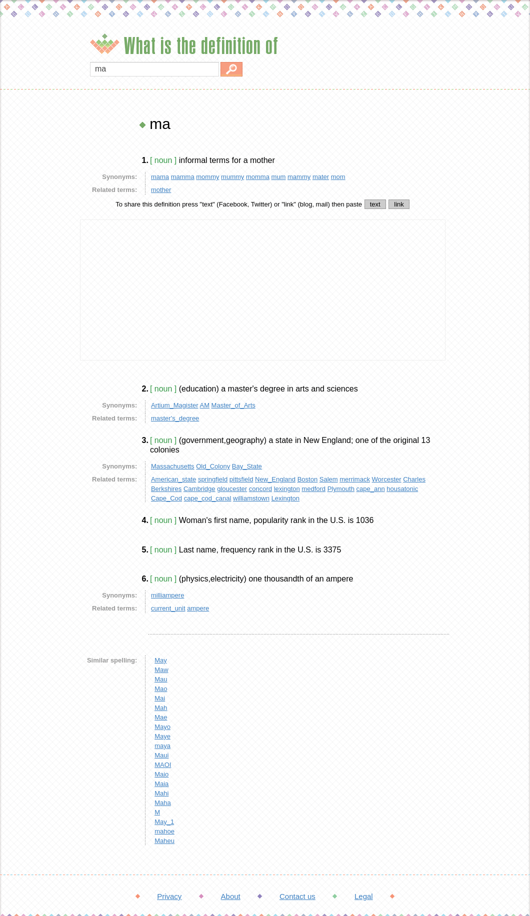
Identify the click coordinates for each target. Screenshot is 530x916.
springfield (213, 479)
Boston (308, 479)
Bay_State (247, 466)
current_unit (168, 608)
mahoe (164, 831)
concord (260, 488)
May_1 (164, 822)
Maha (162, 802)
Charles (414, 479)
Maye (162, 736)
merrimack (355, 479)
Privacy (169, 896)
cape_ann (370, 488)
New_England (275, 479)
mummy (232, 176)
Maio (161, 774)
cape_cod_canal (208, 498)
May (160, 660)
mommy (207, 176)
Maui (161, 755)
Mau (160, 679)
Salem (329, 479)
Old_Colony (213, 466)
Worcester (387, 479)
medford (314, 488)
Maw (161, 670)
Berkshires (166, 488)
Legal (363, 896)
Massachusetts (172, 466)
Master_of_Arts (234, 405)
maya (162, 746)
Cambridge (200, 488)
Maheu (164, 840)
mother (161, 190)
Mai (159, 698)
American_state (173, 479)
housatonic (402, 488)
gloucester (232, 488)
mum (279, 176)
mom (338, 176)
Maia (161, 784)
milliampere (167, 595)
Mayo (162, 726)
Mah (160, 708)
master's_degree (175, 418)
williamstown (251, 498)
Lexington (286, 498)
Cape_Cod (166, 498)
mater (320, 176)
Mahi (161, 793)
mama (160, 176)
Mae (160, 717)
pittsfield (242, 479)
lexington (287, 488)
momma (258, 176)
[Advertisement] (38, 265)
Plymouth (341, 488)
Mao (160, 688)
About (230, 896)
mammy (299, 176)
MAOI (162, 764)
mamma (182, 176)
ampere (198, 608)
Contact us (298, 896)
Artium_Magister (174, 405)
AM (205, 405)
